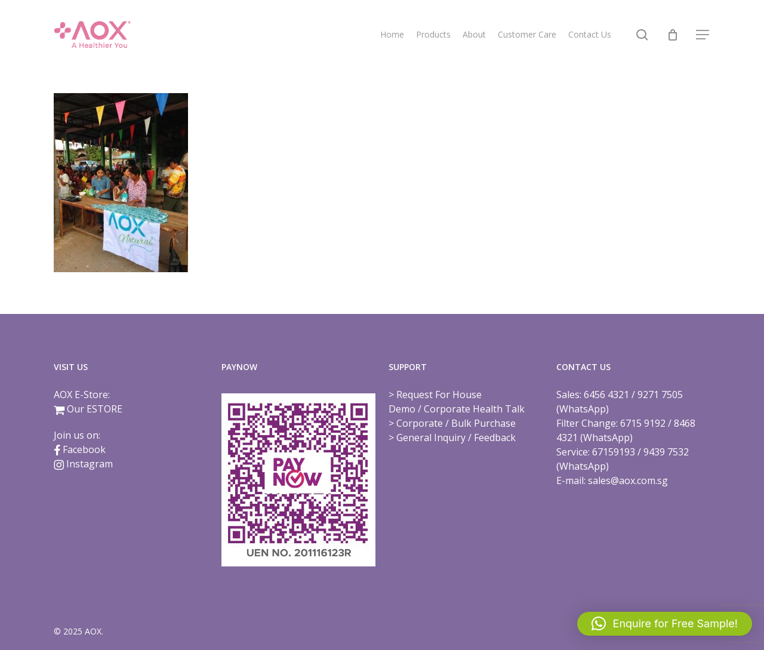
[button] (703, 35)
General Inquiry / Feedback (456, 437)
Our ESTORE (94, 408)
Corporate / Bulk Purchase (456, 423)
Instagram (89, 463)
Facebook (84, 449)
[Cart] (672, 34)
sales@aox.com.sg (628, 480)
